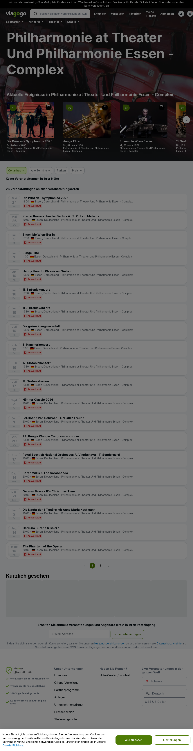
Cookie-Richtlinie (13, 745)
